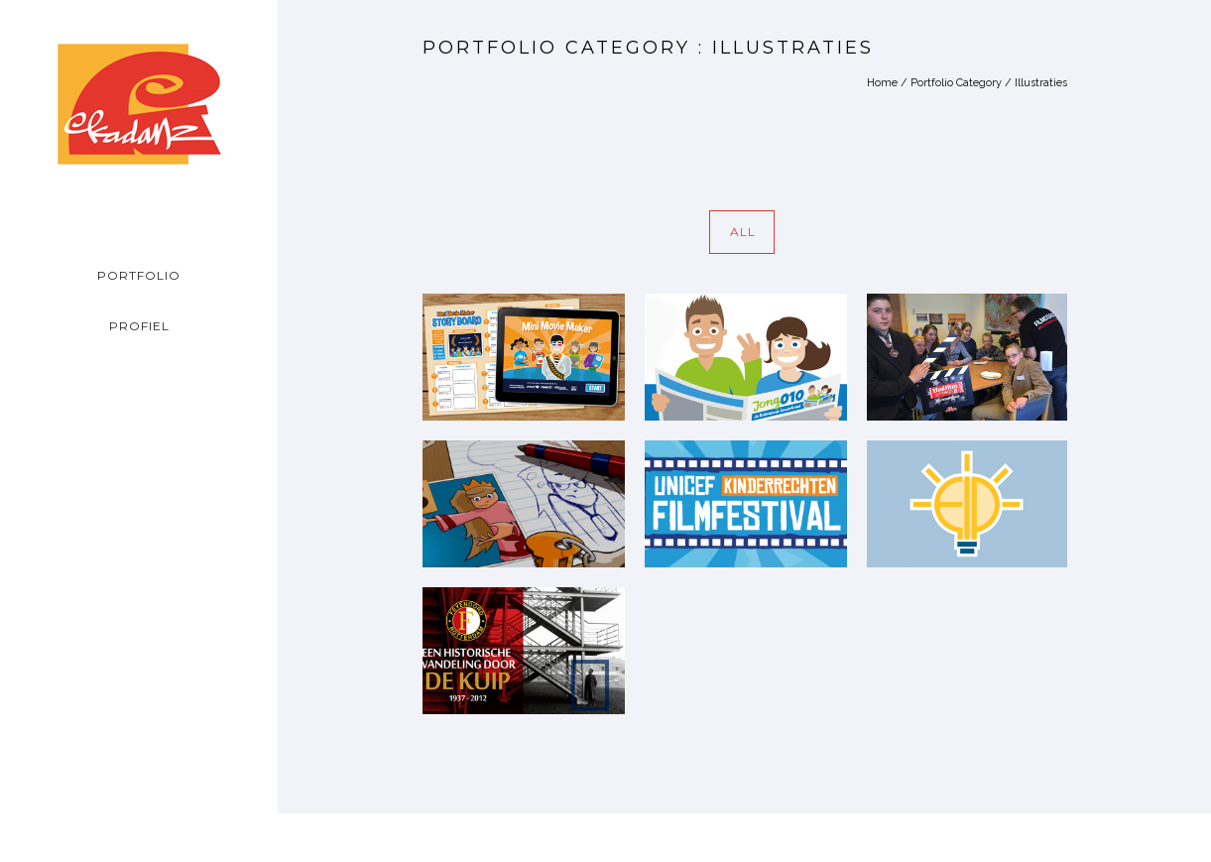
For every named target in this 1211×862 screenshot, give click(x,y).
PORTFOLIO (139, 275)
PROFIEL (139, 325)
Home (882, 82)
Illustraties (1041, 82)
